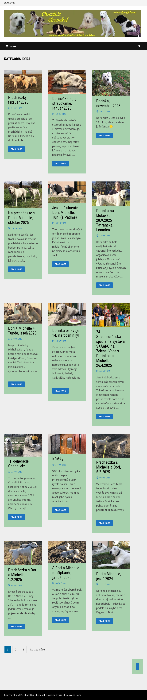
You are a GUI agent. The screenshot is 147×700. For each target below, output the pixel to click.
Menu (11, 46)
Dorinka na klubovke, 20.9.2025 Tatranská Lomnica (105, 220)
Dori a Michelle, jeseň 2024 (108, 576)
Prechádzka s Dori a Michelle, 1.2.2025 (22, 575)
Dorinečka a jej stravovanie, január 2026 (64, 103)
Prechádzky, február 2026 (18, 100)
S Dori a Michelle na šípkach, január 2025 (65, 573)
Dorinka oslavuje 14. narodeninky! (65, 333)
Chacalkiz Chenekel (34, 694)
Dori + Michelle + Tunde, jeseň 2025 (22, 330)
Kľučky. (58, 459)
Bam (78, 694)
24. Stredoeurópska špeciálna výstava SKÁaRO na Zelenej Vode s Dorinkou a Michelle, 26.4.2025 (110, 349)
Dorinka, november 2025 (108, 103)
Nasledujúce (37, 649)
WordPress (65, 694)
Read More (17, 149)
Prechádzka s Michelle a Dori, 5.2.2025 (108, 467)
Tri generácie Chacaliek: (18, 463)
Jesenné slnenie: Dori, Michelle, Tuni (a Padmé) (65, 212)
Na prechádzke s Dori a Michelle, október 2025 (21, 218)
